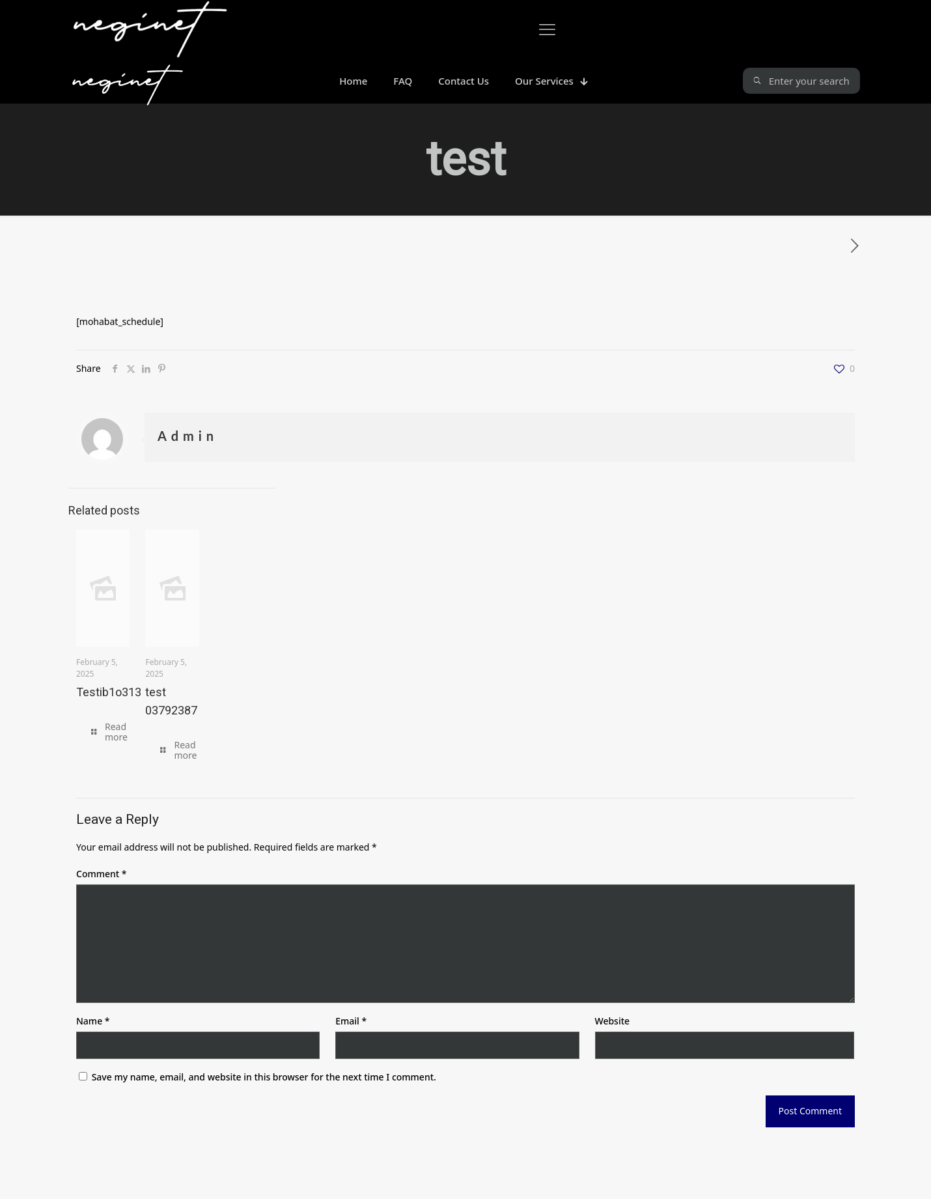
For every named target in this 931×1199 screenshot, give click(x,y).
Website (612, 1021)
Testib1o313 (108, 692)
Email (351, 1021)
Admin (188, 436)
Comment (101, 874)
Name (93, 1021)
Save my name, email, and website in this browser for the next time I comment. (264, 1077)
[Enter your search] (801, 81)
